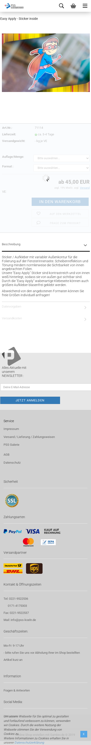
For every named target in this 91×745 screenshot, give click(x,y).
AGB (6, 454)
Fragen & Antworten (17, 690)
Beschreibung (11, 244)
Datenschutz (12, 462)
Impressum (11, 429)
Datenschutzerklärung (29, 742)
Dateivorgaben (11, 306)
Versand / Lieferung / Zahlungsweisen (29, 437)
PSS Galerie (11, 444)
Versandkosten (12, 318)
